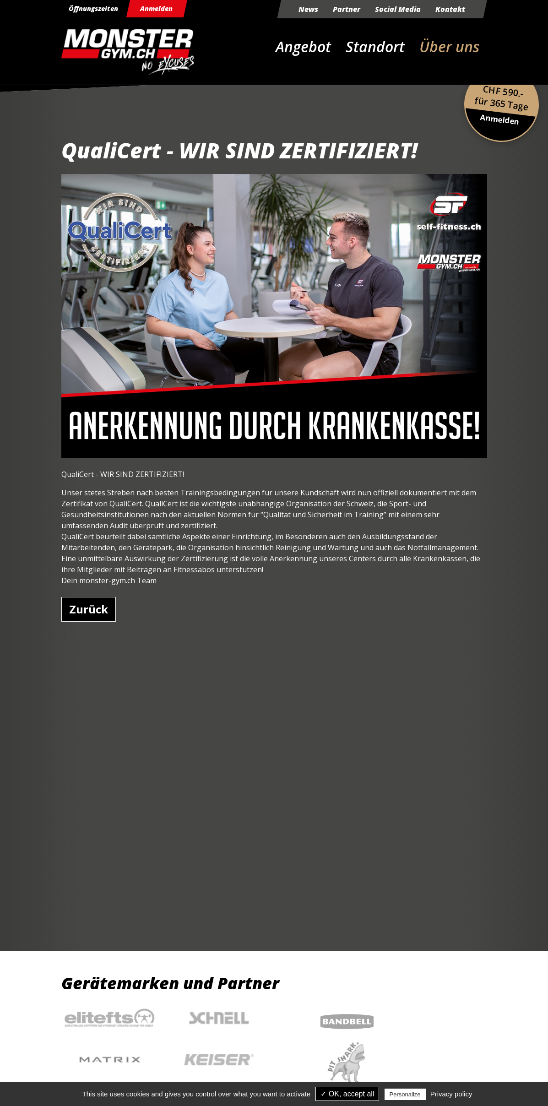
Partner (346, 9)
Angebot (303, 46)
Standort (375, 46)
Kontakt (450, 9)
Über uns (449, 46)
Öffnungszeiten (96, 9)
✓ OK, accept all (347, 1094)
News (308, 9)
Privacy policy (451, 1094)
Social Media (398, 9)
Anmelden (163, 9)
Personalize (405, 1094)
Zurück (88, 609)
